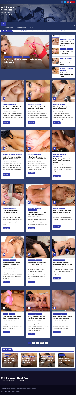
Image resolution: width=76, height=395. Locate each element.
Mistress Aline (57, 313)
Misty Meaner (6, 260)
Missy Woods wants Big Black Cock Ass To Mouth (37, 158)
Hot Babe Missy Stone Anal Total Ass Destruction (37, 108)
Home (71, 388)
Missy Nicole (31, 208)
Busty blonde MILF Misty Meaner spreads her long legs (11, 264)
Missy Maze (5, 313)
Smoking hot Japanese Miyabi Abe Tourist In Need (62, 263)
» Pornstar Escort (14, 24)
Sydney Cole (26, 57)
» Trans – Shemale (58, 24)
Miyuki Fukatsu (31, 260)
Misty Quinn (69, 68)
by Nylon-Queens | (12, 391)
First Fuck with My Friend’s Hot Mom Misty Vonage (12, 108)
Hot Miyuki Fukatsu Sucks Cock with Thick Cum (37, 263)
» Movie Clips (44, 24)
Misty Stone (56, 154)
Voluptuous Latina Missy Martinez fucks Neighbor (36, 317)
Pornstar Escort (8, 57)
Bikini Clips (63, 68)
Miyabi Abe (56, 260)
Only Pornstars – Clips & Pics (15, 388)
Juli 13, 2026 (8, 66)
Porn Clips (70, 39)
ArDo (14, 66)
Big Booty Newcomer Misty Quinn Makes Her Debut (12, 158)
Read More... (6, 122)
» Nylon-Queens (8, 27)
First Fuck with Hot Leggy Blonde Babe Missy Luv (62, 211)
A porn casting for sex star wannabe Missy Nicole (37, 213)
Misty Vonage (64, 39)
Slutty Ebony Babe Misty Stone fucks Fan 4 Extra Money (61, 160)
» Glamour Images (29, 24)
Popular (63, 36)
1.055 (41, 343)
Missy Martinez (31, 313)
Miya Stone (63, 58)
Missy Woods (31, 154)
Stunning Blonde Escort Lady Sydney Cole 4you (23, 60)
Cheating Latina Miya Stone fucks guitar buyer (63, 108)
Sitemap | (18, 391)
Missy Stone (63, 49)
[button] (74, 25)
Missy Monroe (6, 208)
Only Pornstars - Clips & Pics (14, 378)
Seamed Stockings (18, 57)
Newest (55, 36)
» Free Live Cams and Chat (25, 27)
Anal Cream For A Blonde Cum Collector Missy (11, 211)
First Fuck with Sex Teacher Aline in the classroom (62, 317)
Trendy (71, 36)
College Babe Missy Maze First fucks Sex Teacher (12, 317)
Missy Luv (56, 208)
